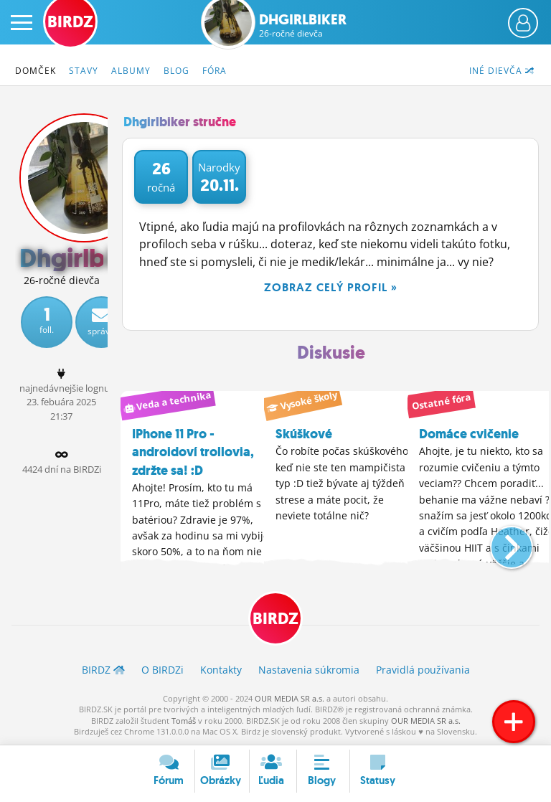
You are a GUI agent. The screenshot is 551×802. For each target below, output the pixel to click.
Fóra (214, 71)
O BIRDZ (162, 669)
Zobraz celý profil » (330, 287)
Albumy (131, 71)
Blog (176, 71)
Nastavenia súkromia (308, 669)
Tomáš (183, 720)
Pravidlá (423, 669)
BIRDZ (275, 619)
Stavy (83, 71)
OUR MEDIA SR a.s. (289, 698)
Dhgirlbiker (303, 25)
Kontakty (221, 669)
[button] (499, 541)
